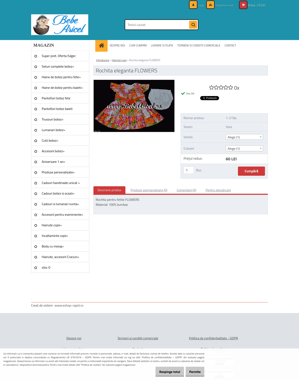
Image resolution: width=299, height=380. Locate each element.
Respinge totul (165, 371)
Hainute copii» (52, 225)
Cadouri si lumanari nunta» (60, 203)
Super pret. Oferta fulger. (59, 55)
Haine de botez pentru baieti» (62, 87)
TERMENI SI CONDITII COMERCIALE (198, 45)
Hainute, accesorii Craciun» (60, 256)
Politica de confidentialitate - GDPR (213, 338)
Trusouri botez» (52, 119)
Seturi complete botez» (58, 66)
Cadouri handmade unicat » (61, 182)
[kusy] (189, 170)
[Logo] (59, 24)
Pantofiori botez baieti (57, 108)
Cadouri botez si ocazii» (58, 193)
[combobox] (244, 137)
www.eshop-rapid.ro (68, 305)
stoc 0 (46, 267)
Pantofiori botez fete (56, 98)
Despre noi (73, 338)
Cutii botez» (50, 140)
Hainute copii (119, 60)
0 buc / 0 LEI (256, 5)
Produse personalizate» (58, 172)
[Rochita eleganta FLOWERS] (134, 81)
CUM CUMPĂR (138, 45)
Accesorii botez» (53, 151)
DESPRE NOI (117, 45)
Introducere (102, 60)
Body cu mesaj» (53, 246)
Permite (193, 371)
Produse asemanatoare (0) (149, 190)
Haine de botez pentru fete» (61, 76)
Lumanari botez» (53, 129)
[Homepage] (103, 45)
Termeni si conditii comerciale (137, 338)
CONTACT (230, 45)
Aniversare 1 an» (53, 161)
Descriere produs (109, 190)
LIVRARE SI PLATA (162, 45)
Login (197, 5)
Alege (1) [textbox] (234, 137)
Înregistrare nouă (222, 5)
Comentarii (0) (186, 190)
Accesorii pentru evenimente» (62, 214)
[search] (193, 25)
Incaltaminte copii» (55, 235)
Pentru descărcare (218, 190)
